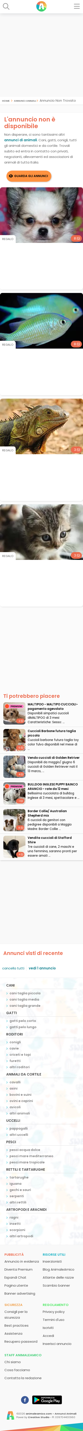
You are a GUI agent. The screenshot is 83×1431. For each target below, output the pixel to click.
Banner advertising (19, 1293)
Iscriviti (48, 1327)
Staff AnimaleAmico (23, 1355)
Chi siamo (12, 1362)
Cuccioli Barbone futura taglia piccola (52, 733)
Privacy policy (54, 1311)
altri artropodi (21, 1236)
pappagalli (19, 1128)
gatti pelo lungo (23, 1027)
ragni (14, 1217)
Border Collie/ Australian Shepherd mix (47, 813)
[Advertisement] (41, 55)
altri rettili (18, 1202)
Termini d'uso (53, 1319)
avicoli (15, 1107)
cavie (14, 1048)
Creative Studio (38, 1417)
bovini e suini (20, 1094)
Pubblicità (14, 1254)
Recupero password (20, 1341)
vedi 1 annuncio (42, 968)
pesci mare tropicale (27, 1162)
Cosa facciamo (17, 1370)
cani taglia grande (25, 1005)
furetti (15, 1061)
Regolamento (56, 1304)
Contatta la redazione (23, 1378)
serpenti (17, 1196)
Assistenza (13, 1333)
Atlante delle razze (58, 1277)
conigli (15, 1042)
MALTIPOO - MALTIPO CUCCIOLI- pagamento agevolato (53, 706)
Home (6, 100)
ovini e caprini (21, 1101)
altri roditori (20, 1067)
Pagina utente (16, 1285)
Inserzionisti (52, 1261)
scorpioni (17, 1230)
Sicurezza (13, 1304)
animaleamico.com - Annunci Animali (51, 1413)
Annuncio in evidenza (21, 1261)
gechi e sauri (20, 1190)
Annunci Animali (25, 100)
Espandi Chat (15, 1277)
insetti (15, 1223)
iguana (15, 1183)
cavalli (15, 1082)
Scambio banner (56, 1285)
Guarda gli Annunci (31, 176)
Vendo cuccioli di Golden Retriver (54, 758)
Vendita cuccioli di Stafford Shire (50, 840)
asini (13, 1088)
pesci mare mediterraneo (31, 1156)
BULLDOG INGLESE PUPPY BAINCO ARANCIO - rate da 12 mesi (53, 786)
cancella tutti (13, 968)
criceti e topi (20, 1054)
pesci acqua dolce (25, 1150)
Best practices (16, 1325)
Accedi (48, 1335)
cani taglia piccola (25, 993)
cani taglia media (24, 999)
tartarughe (19, 1177)
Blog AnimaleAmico (58, 1269)
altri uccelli (19, 1134)
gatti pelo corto (23, 1021)
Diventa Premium (18, 1269)
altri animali (20, 1113)
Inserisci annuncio (57, 1343)
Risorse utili (54, 1254)
